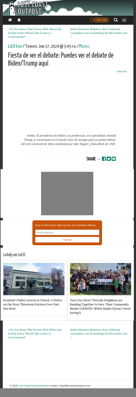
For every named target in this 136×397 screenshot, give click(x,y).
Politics (84, 46)
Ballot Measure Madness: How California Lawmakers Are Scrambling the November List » (99, 32)
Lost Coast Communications (33, 385)
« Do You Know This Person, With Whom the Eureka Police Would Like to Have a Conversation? (35, 32)
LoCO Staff (15, 46)
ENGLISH (122, 71)
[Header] (68, 8)
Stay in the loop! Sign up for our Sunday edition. (65, 225)
